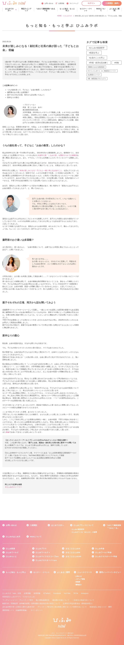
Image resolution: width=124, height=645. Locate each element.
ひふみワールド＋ (43, 552)
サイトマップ (74, 3)
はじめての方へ (57, 525)
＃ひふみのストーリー (13, 487)
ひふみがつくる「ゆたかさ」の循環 (84, 532)
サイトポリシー (37, 610)
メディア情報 (80, 579)
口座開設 (33, 525)
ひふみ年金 (99, 549)
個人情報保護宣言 (42, 600)
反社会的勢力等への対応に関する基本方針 (18, 607)
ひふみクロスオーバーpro (46, 560)
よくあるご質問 (63, 572)
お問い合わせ (49, 3)
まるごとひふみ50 (72, 552)
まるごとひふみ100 (73, 556)
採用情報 (37, 593)
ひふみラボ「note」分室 (11, 593)
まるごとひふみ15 (72, 549)
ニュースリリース (84, 572)
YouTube (67, 593)
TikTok (75, 593)
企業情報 (60, 3)
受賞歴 (77, 582)
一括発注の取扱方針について (83, 600)
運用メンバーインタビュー (110, 572)
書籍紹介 (78, 585)
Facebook (57, 593)
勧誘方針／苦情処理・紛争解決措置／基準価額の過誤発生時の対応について (31, 603)
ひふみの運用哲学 (78, 529)
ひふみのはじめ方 (13, 537)
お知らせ (78, 576)
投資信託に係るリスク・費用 (101, 607)
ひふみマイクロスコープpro (47, 556)
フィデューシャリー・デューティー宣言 (17, 600)
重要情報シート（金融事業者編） (15, 610)
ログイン (91, 3)
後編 (7, 432)
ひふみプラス (41, 549)
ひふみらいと (11, 556)
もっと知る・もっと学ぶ (16, 572)
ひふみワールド (12, 552)
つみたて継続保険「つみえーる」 (113, 526)
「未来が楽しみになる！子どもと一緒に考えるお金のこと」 (41, 170)
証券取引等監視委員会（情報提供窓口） (78, 603)
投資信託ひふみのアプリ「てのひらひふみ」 (19, 597)
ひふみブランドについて (83, 525)
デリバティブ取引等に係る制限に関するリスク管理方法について (62, 607)
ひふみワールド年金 (103, 552)
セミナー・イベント (41, 572)
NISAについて (36, 537)
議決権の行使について (60, 600)
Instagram (85, 593)
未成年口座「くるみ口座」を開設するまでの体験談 (57, 155)
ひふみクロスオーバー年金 (106, 556)
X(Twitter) (46, 593)
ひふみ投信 (10, 549)
